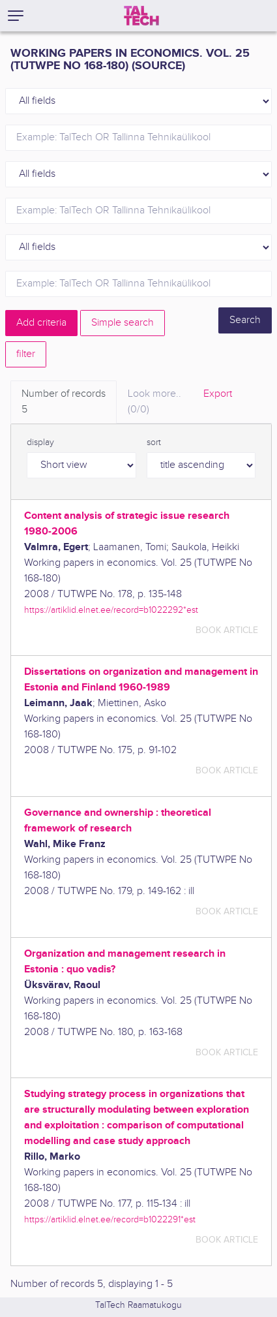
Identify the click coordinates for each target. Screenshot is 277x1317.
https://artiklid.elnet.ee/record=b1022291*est (110, 1219)
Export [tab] (217, 394)
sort (154, 442)
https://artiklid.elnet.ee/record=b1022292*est (111, 609)
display (40, 442)
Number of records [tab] (64, 403)
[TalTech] (141, 15)
